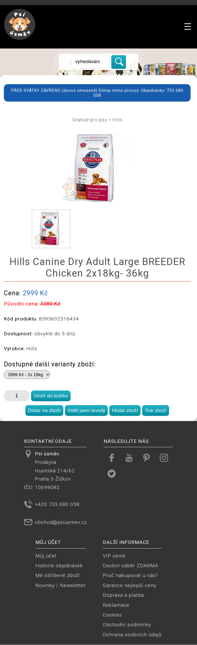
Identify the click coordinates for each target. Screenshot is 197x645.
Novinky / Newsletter (60, 585)
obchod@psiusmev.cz (61, 522)
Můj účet (45, 556)
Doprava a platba (123, 595)
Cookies (112, 615)
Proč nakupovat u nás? (130, 575)
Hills (117, 119)
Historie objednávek (59, 566)
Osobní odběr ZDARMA (130, 566)
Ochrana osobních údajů (132, 635)
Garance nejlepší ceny (129, 585)
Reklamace (116, 605)
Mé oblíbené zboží (57, 575)
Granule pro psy (89, 119)
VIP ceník (114, 556)
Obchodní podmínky (127, 625)
